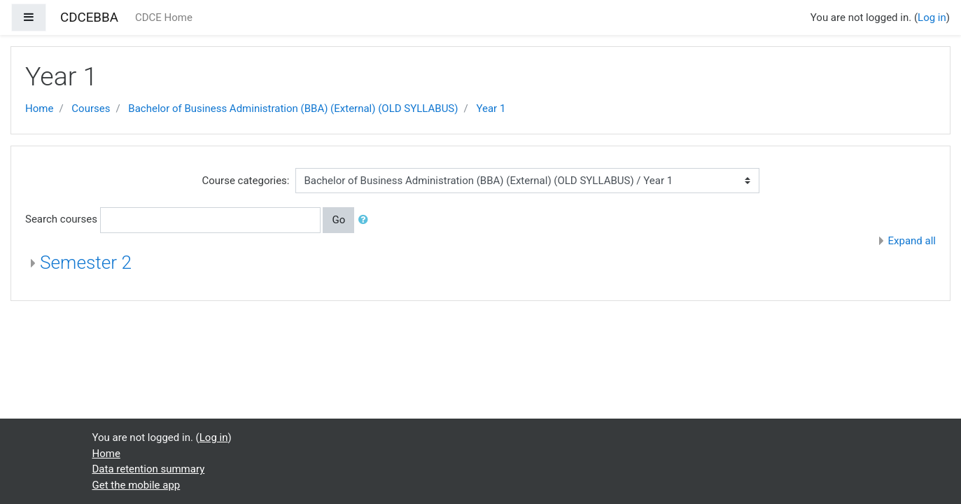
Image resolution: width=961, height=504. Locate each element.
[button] (366, 220)
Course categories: (246, 180)
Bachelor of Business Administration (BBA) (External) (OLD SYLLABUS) (293, 108)
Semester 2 (86, 262)
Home (39, 108)
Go (338, 220)
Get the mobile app (136, 485)
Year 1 (490, 108)
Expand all (912, 240)
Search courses (61, 219)
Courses (90, 108)
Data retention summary (148, 469)
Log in (932, 17)
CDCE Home (163, 17)
